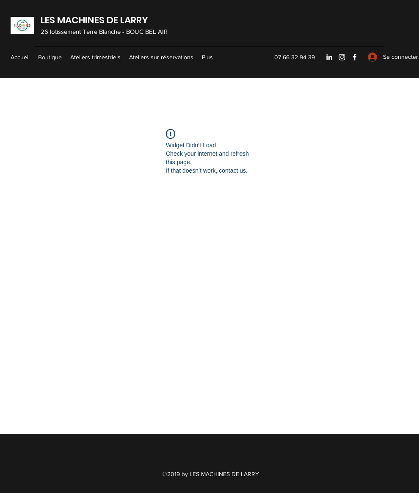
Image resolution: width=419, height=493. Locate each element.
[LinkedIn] (329, 57)
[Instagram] (342, 57)
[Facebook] (354, 57)
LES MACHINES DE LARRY (94, 20)
